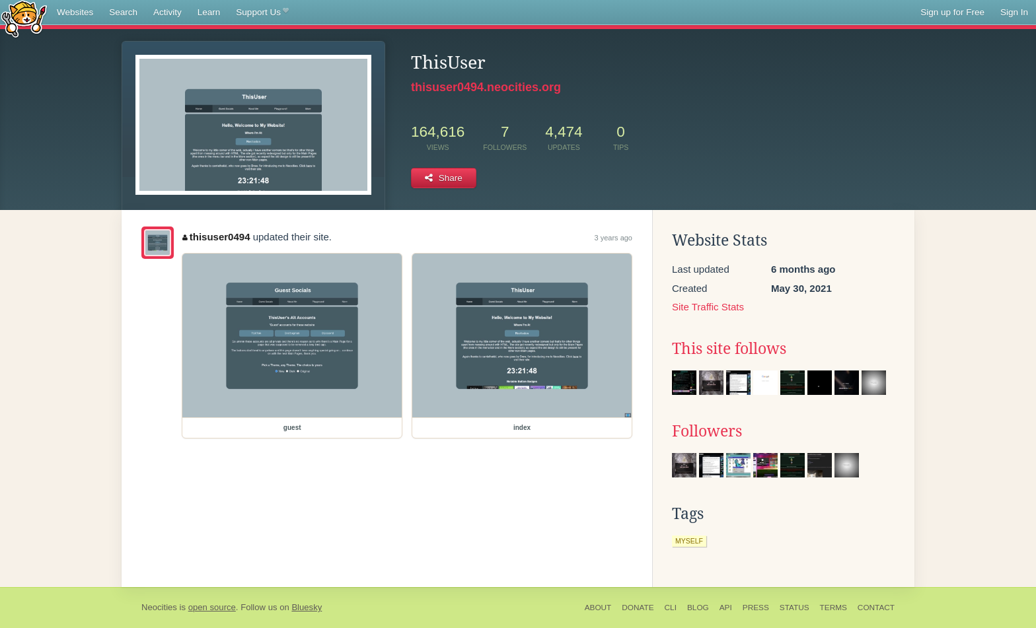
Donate (637, 607)
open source (212, 607)
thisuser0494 (216, 236)
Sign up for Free (952, 12)
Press (756, 607)
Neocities (159, 607)
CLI (671, 607)
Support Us (262, 12)
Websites (75, 12)
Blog (698, 607)
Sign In (1014, 12)
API (726, 607)
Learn (209, 12)
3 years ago (613, 238)
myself (689, 541)
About (598, 607)
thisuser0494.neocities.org (486, 87)
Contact (876, 607)
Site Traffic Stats (708, 306)
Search (123, 12)
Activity (167, 12)
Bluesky (306, 607)
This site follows (729, 348)
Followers (707, 431)
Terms (833, 607)
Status (794, 607)
